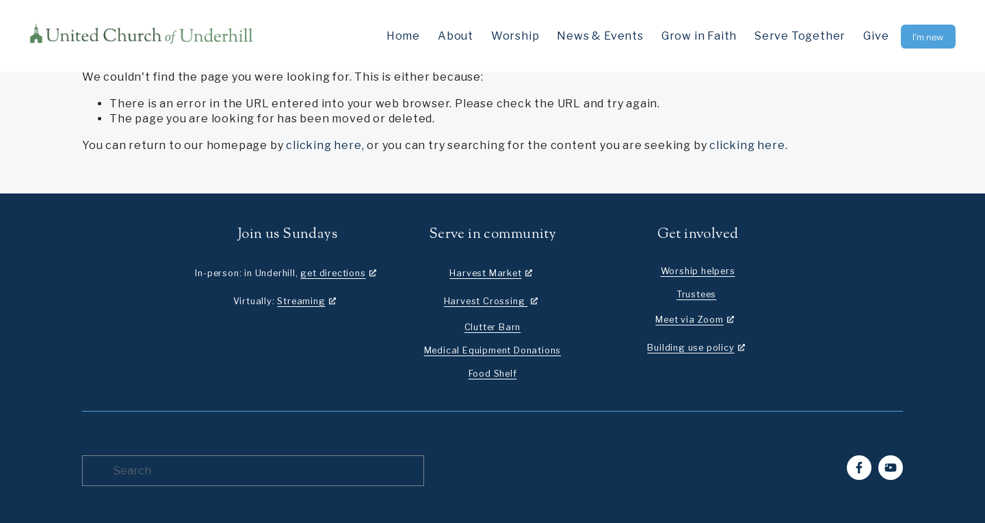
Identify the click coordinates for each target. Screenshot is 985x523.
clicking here (323, 145)
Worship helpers (698, 271)
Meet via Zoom (689, 319)
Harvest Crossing (486, 301)
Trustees (696, 294)
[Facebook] (859, 467)
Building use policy (690, 348)
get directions (332, 273)
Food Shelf (493, 373)
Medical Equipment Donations (493, 350)
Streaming (301, 301)
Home (403, 35)
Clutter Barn (492, 327)
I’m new (927, 36)
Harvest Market (485, 273)
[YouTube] (890, 467)
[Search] (253, 470)
